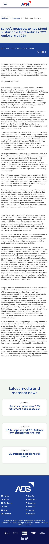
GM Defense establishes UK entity (24, 455)
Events (31, 496)
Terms (31, 510)
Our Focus (8, 503)
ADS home (4, 18)
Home (6, 496)
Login (6, 510)
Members (32, 499)
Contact (7, 514)
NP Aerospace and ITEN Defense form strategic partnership (24, 431)
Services (32, 503)
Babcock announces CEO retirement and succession (24, 407)
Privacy (31, 506)
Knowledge (16, 18)
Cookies (31, 514)
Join (5, 506)
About (6, 499)
